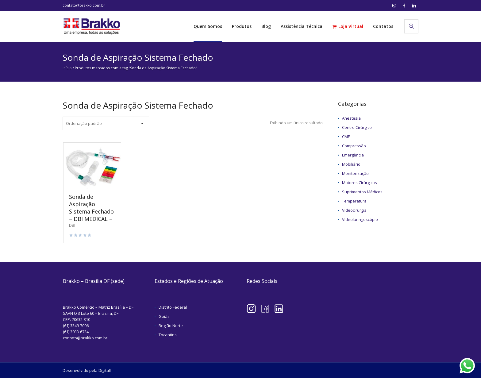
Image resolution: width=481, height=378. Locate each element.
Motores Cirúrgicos (359, 182)
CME (346, 136)
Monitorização (355, 173)
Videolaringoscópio (360, 219)
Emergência (353, 155)
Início (67, 68)
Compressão (354, 145)
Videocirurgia (354, 210)
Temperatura (354, 201)
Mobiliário (351, 164)
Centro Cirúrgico (357, 127)
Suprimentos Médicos (362, 192)
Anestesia (351, 118)
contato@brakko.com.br (84, 5)
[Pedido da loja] (106, 123)
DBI (72, 225)
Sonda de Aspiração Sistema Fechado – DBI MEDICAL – (91, 207)
